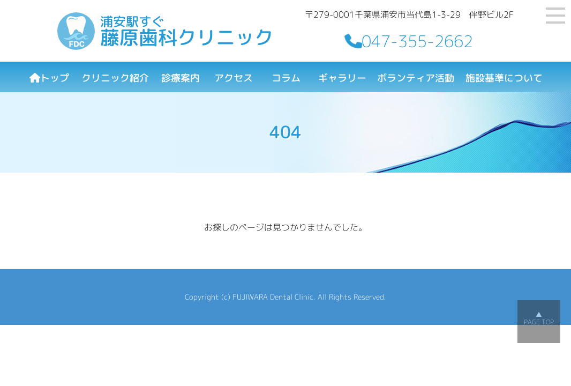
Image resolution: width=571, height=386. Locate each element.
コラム (286, 78)
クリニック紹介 (115, 78)
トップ (49, 78)
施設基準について (504, 78)
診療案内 (180, 78)
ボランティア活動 (415, 78)
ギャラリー (342, 78)
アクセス (233, 78)
